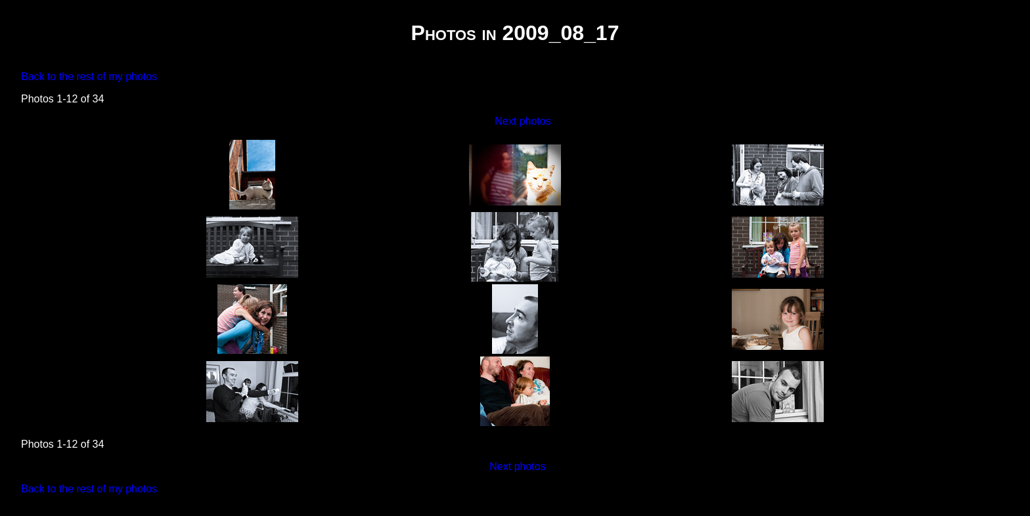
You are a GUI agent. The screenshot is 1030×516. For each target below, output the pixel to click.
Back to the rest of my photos (89, 76)
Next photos (522, 121)
